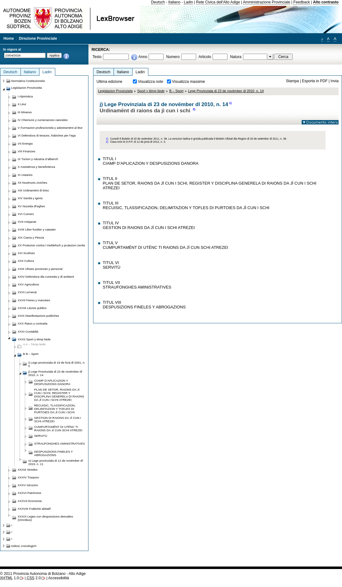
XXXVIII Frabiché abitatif (34, 508)
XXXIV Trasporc (28, 477)
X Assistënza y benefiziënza (36, 166)
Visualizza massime (188, 81)
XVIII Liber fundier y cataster (37, 229)
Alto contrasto (326, 2)
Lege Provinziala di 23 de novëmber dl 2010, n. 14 (226, 91)
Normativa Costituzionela (28, 81)
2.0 (34, 578)
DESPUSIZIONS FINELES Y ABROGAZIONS (53, 453)
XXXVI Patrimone (29, 493)
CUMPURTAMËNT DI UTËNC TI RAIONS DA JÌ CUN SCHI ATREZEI (58, 428)
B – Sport (176, 91)
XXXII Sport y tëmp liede (34, 339)
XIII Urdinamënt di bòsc (33, 190)
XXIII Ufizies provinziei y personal (40, 269)
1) (230, 103)
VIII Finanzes (26, 151)
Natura (235, 57)
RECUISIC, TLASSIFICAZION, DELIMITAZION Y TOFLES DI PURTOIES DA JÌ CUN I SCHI (54, 409)
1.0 (9, 578)
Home (8, 38)
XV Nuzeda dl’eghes (31, 206)
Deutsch (158, 2)
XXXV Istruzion (28, 485)
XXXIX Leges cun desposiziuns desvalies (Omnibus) (45, 518)
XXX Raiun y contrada (32, 323)
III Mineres (25, 112)
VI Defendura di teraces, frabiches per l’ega (47, 135)
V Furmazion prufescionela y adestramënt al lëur (50, 127)
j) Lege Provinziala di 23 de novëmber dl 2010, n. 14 (55, 373)
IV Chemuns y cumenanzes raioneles (43, 120)
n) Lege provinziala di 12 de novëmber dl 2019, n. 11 (55, 462)
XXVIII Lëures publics (32, 308)
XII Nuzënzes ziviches (32, 182)
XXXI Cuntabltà (28, 331)
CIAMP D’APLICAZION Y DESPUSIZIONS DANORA (52, 382)
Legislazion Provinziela (115, 91)
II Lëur (22, 104)
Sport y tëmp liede (150, 91)
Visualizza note (150, 81)
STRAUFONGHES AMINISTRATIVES (59, 443)
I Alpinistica (25, 96)
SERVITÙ (40, 435)
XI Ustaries (25, 175)
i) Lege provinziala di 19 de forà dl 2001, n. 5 (56, 364)
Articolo (205, 57)
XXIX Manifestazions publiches (38, 315)
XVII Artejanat (27, 221)
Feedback (301, 2)
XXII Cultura (26, 260)
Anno (142, 57)
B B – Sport (30, 354)
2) (194, 109)
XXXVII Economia (30, 501)
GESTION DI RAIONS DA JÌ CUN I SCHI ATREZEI (57, 419)
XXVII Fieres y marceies (34, 300)
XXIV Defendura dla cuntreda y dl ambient (46, 276)
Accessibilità (58, 578)
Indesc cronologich (23, 546)
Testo (96, 57)
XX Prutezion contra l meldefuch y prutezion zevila (51, 245)
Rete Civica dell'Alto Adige (218, 2)
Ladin (188, 2)
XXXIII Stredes (28, 469)
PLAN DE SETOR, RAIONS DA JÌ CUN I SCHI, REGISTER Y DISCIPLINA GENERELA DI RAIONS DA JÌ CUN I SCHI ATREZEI (59, 394)
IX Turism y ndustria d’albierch (38, 159)
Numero (172, 57)
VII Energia (25, 143)
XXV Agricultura (28, 284)
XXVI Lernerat (27, 292)
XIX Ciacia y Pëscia (31, 237)
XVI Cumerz (26, 214)
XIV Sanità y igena (30, 198)
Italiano (174, 2)
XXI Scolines (26, 253)
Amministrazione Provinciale (266, 2)
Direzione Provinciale (38, 38)
